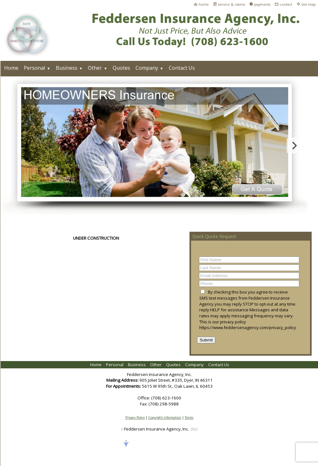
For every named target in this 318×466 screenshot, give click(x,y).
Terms (189, 417)
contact (286, 4)
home (204, 4)
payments (262, 4)
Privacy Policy (135, 417)
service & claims (231, 4)
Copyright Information (164, 417)
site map (308, 4)
